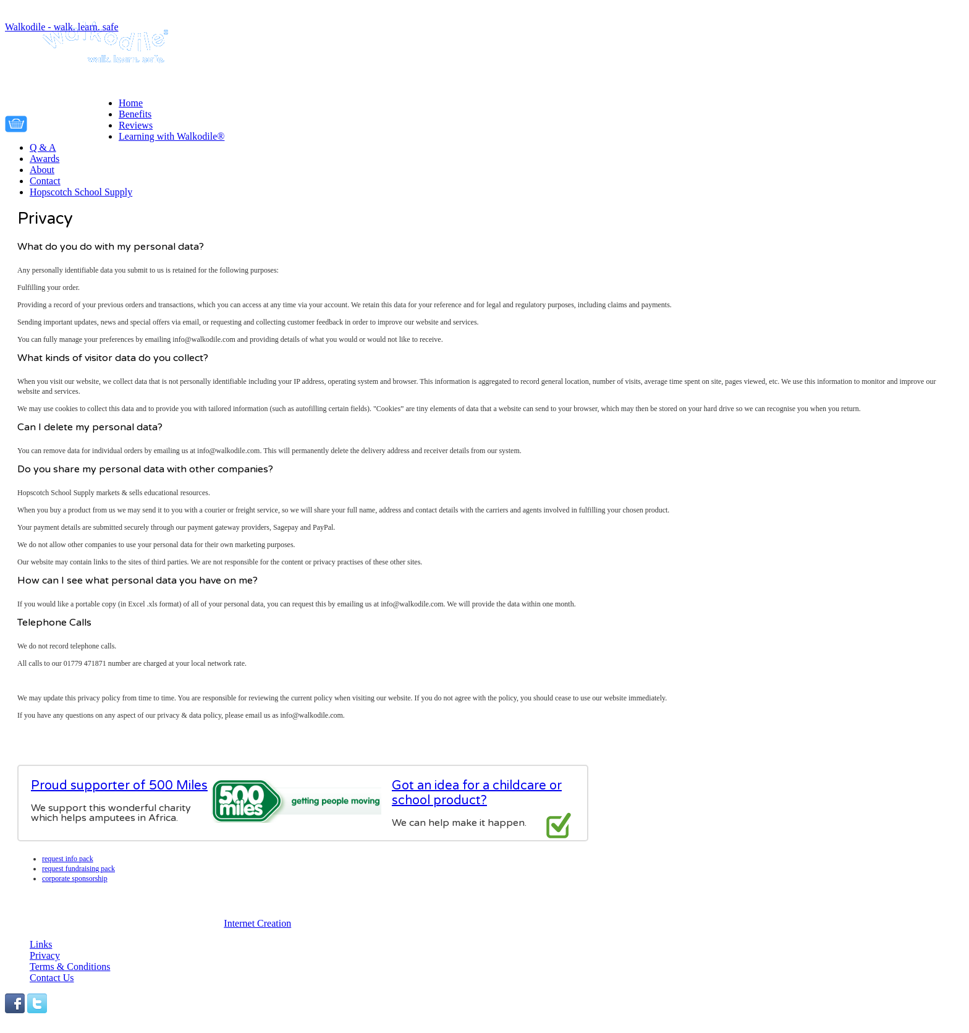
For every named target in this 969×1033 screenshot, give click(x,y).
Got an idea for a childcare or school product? (477, 793)
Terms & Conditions (70, 966)
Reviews (136, 125)
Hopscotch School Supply (81, 192)
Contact (45, 181)
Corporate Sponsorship (75, 878)
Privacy (45, 955)
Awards (44, 158)
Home (131, 103)
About (42, 169)
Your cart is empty (76, 122)
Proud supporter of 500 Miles (119, 785)
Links (41, 944)
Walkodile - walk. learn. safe (62, 27)
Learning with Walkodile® (171, 136)
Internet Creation (257, 923)
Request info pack (67, 858)
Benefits (135, 114)
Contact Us (52, 977)
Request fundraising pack (78, 868)
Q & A (43, 147)
